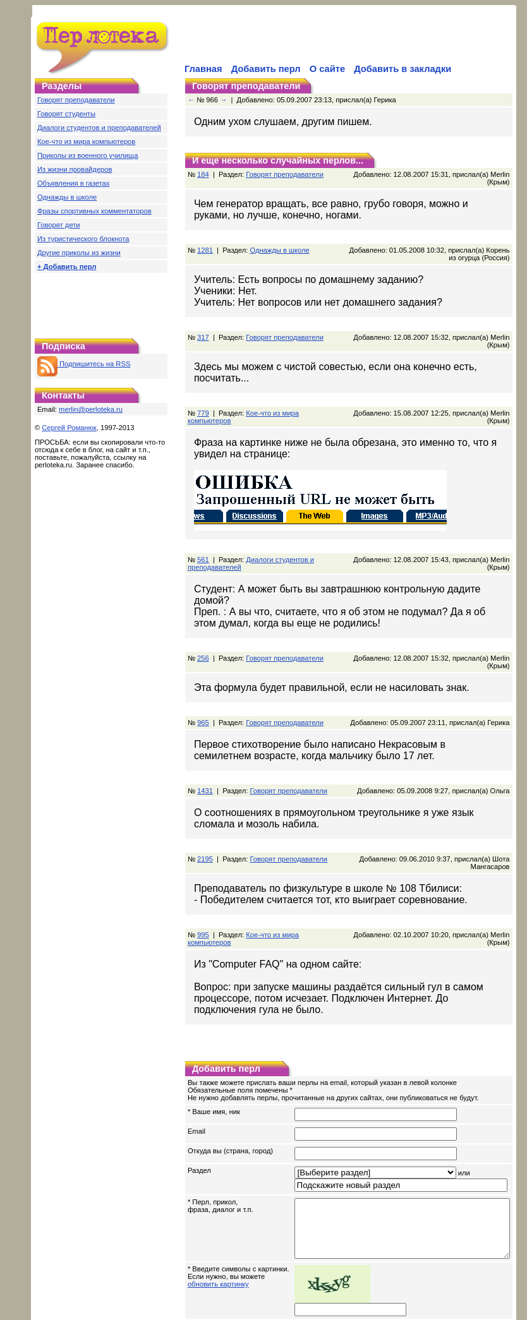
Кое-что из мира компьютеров (86, 141)
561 (203, 537)
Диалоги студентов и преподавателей (99, 127)
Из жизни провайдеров (74, 169)
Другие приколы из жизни (79, 252)
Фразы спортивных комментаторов (94, 211)
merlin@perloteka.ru (91, 409)
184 (203, 174)
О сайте (327, 69)
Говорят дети (58, 225)
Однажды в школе (67, 197)
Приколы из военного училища (87, 155)
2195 (205, 817)
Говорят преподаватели (76, 100)
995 (203, 893)
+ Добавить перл (67, 266)
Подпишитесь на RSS (83, 364)
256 (203, 624)
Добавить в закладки (402, 69)
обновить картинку (218, 1246)
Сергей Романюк (69, 427)
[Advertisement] (101, 302)
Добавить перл (266, 69)
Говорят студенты (66, 113)
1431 (205, 749)
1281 (205, 242)
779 (203, 398)
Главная (203, 69)
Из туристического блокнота (83, 239)
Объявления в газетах (73, 183)
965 (203, 681)
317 (203, 329)
